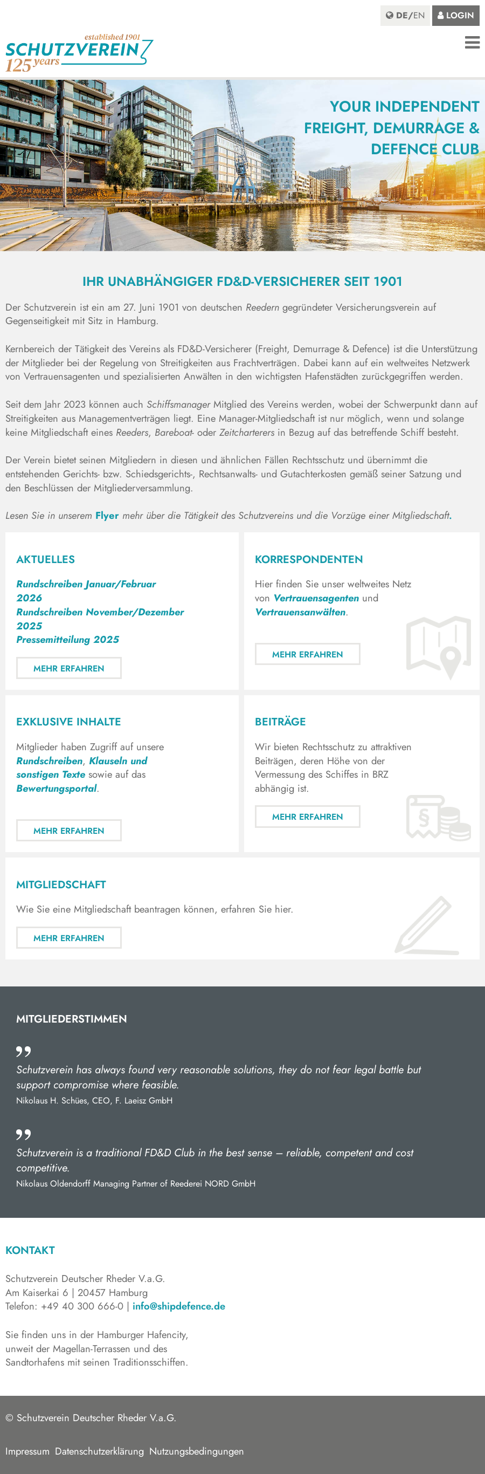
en (419, 15)
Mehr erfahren (69, 668)
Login (460, 15)
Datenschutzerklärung (99, 1451)
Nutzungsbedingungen (196, 1451)
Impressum (27, 1451)
